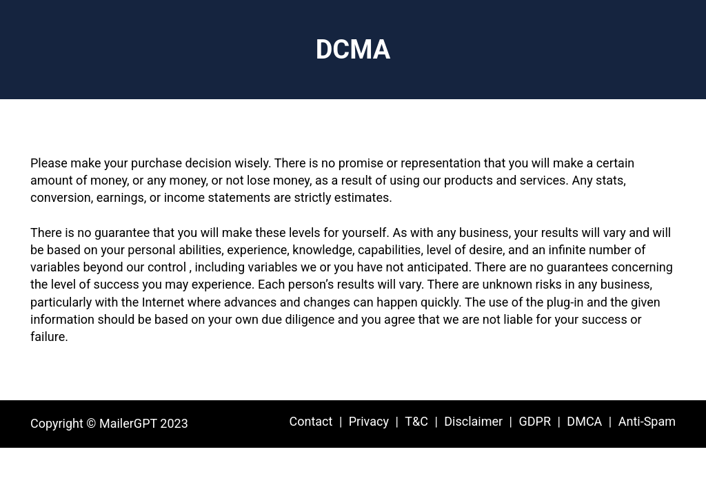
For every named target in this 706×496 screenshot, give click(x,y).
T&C (416, 421)
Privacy (369, 421)
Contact (310, 421)
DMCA (584, 421)
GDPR (534, 421)
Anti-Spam (647, 421)
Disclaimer (473, 421)
